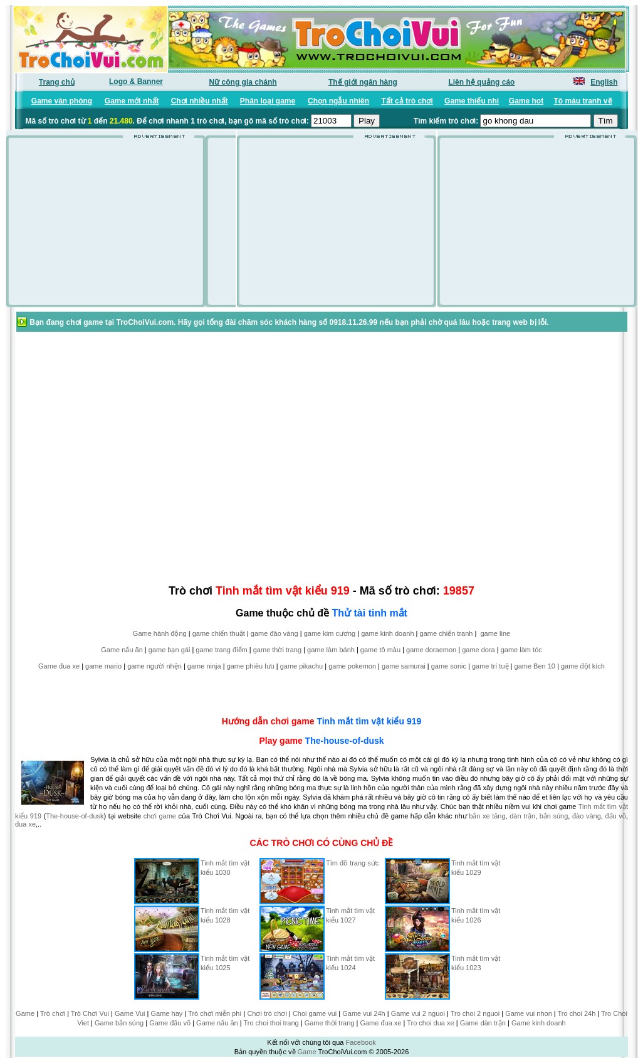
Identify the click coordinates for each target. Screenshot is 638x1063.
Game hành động (160, 633)
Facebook (360, 1042)
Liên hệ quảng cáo (481, 82)
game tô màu (380, 649)
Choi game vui (315, 1013)
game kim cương (329, 633)
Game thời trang (330, 1023)
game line (495, 633)
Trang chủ (57, 82)
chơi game (160, 816)
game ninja (204, 666)
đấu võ (615, 816)
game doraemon (431, 649)
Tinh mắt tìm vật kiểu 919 (368, 721)
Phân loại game (267, 101)
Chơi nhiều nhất (199, 101)
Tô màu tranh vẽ (583, 101)
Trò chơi (52, 1013)
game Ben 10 (535, 666)
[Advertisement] (117, 227)
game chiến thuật (218, 633)
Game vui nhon (528, 1013)
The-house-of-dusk (344, 741)
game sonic (448, 666)
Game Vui (130, 1013)
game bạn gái (170, 649)
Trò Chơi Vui (90, 1013)
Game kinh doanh (538, 1023)
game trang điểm (221, 649)
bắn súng (554, 816)
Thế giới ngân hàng (362, 82)
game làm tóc (521, 649)
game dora (478, 649)
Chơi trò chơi (267, 1013)
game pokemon (352, 666)
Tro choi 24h (577, 1013)
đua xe (25, 824)
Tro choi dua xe (430, 1023)
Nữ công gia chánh (243, 82)
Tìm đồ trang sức (352, 863)
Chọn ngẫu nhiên (338, 101)
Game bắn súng (119, 1023)
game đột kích (583, 666)
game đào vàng (274, 633)
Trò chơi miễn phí (214, 1013)
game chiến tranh (446, 633)
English (603, 82)
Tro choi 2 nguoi (475, 1013)
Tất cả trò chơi (406, 101)
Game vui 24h (363, 1013)
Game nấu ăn (122, 649)
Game (25, 1013)
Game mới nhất (132, 101)
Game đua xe (59, 666)
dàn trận (522, 816)
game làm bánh (331, 649)
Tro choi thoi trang (270, 1023)
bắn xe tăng (487, 816)
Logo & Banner (136, 81)
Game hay (167, 1013)
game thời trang (277, 649)
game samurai (404, 666)
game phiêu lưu (251, 666)
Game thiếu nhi (471, 101)
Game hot (526, 101)
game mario (103, 666)
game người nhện (154, 666)
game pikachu (301, 666)
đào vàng (586, 816)
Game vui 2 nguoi (418, 1013)
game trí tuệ (490, 666)
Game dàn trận (483, 1023)
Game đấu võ (170, 1023)
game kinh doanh (387, 633)
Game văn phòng (61, 101)
